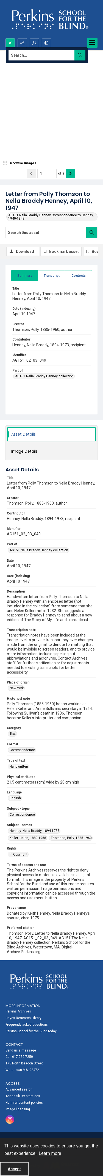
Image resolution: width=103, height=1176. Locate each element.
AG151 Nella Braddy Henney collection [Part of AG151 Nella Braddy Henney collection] (44, 376)
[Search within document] (91, 232)
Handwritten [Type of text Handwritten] (19, 766)
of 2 (61, 173)
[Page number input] (47, 173)
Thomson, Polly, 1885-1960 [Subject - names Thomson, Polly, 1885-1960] (71, 838)
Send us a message (20, 1050)
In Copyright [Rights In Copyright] (18, 854)
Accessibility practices (22, 1096)
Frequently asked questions (26, 1024)
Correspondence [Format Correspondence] (22, 750)
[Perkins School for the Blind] (49, 19)
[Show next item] (70, 173)
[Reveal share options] (22, 42)
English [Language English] (15, 798)
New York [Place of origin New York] (17, 688)
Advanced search (18, 1089)
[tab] (24, 275)
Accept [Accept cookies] (14, 1169)
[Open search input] (10, 42)
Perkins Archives (18, 1011)
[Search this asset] (46, 232)
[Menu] (92, 43)
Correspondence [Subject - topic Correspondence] (22, 815)
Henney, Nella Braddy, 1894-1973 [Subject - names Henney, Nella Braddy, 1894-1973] (34, 831)
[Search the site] (41, 55)
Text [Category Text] (13, 734)
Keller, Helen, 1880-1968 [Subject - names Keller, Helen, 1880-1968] (28, 838)
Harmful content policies (24, 1103)
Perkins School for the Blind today (31, 1031)
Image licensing (17, 1109)
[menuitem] (51, 1017)
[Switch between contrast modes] (46, 42)
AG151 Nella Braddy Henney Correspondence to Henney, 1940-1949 (51, 216)
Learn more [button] (50, 1153)
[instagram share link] (9, 1119)
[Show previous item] (31, 173)
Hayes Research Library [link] (23, 1018)
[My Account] (34, 42)
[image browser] (20, 163)
